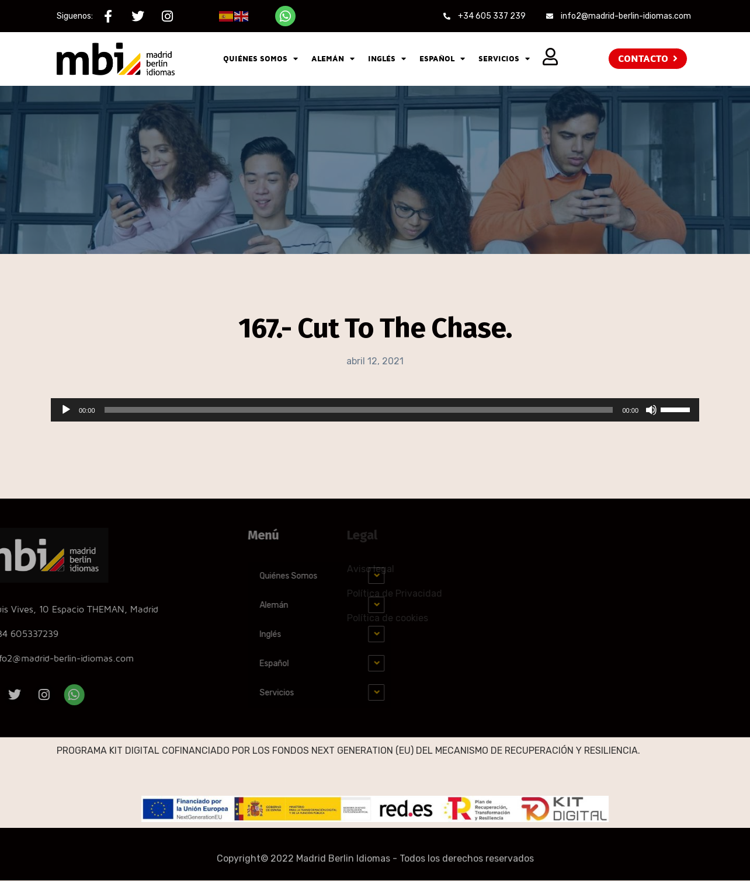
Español (442, 58)
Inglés (387, 58)
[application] (375, 410)
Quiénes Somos (260, 58)
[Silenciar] (651, 410)
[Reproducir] (66, 410)
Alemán (333, 58)
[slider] (359, 410)
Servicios (504, 58)
